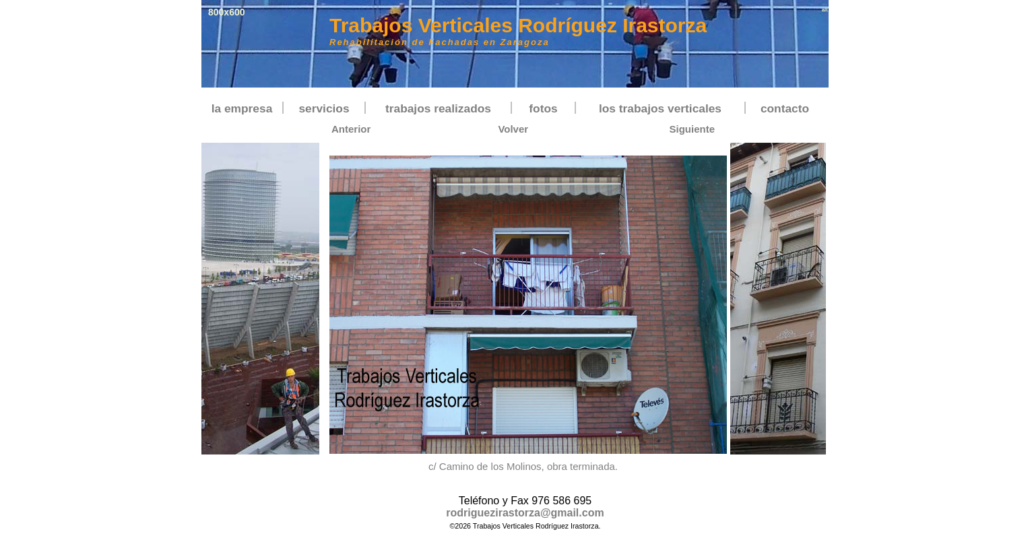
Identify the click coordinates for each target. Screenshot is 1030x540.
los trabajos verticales (660, 108)
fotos (543, 108)
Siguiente (692, 129)
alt (825, 10)
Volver (513, 129)
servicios (323, 108)
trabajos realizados (438, 108)
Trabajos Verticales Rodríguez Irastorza (518, 25)
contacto (785, 108)
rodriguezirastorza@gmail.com (525, 512)
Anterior (351, 129)
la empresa (242, 108)
